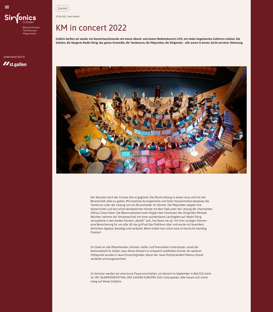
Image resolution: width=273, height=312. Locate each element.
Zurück (62, 8)
